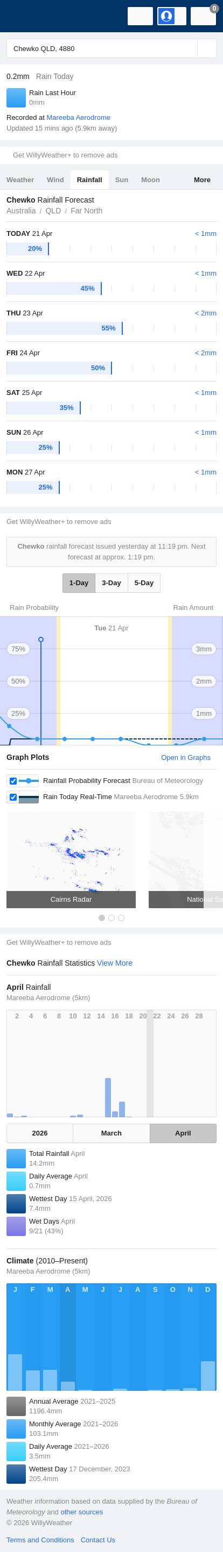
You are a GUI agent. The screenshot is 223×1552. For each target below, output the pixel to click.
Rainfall (89, 180)
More (202, 180)
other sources (81, 1512)
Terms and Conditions (40, 1540)
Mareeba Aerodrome (78, 117)
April (183, 1133)
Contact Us (98, 1540)
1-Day (78, 583)
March (111, 1133)
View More (115, 963)
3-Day (111, 583)
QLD (53, 210)
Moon (150, 180)
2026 (40, 1133)
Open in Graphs (186, 757)
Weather (20, 180)
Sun (122, 180)
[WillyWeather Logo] (24, 16)
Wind (55, 180)
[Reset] (188, 48)
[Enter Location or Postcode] (111, 48)
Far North (86, 210)
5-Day (144, 583)
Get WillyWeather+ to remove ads (65, 155)
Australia (21, 210)
